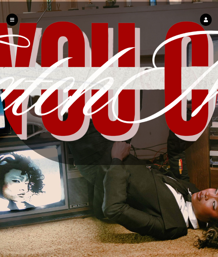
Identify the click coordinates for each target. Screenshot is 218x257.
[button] (206, 20)
